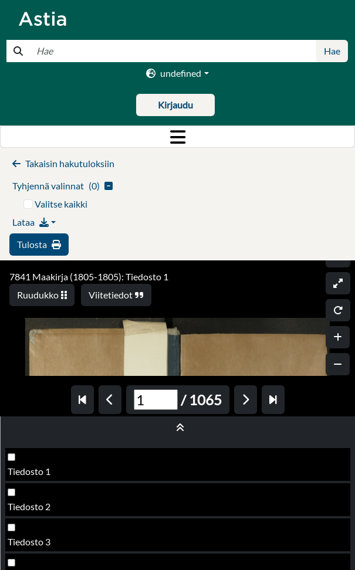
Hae (332, 50)
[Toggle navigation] (177, 136)
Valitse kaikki (61, 203)
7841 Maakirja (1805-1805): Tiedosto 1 (88, 276)
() (62, 185)
